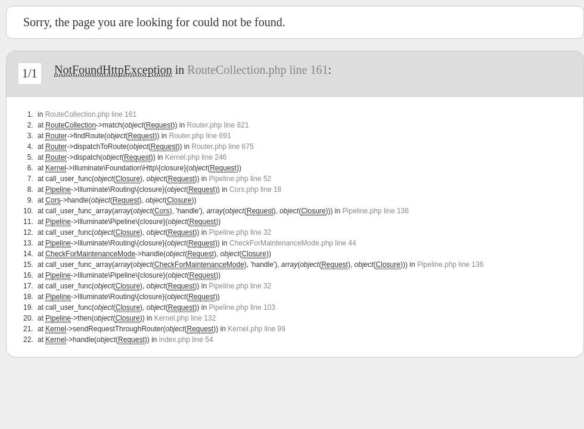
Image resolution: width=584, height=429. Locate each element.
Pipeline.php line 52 (240, 179)
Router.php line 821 (217, 125)
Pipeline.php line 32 (240, 232)
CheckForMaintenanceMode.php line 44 (292, 243)
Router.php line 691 (200, 136)
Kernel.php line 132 (185, 318)
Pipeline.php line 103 (242, 307)
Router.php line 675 (223, 146)
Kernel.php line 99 (256, 329)
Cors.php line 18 (255, 189)
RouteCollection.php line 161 (257, 69)
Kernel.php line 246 (195, 157)
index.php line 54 (186, 339)
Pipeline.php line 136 (376, 211)
